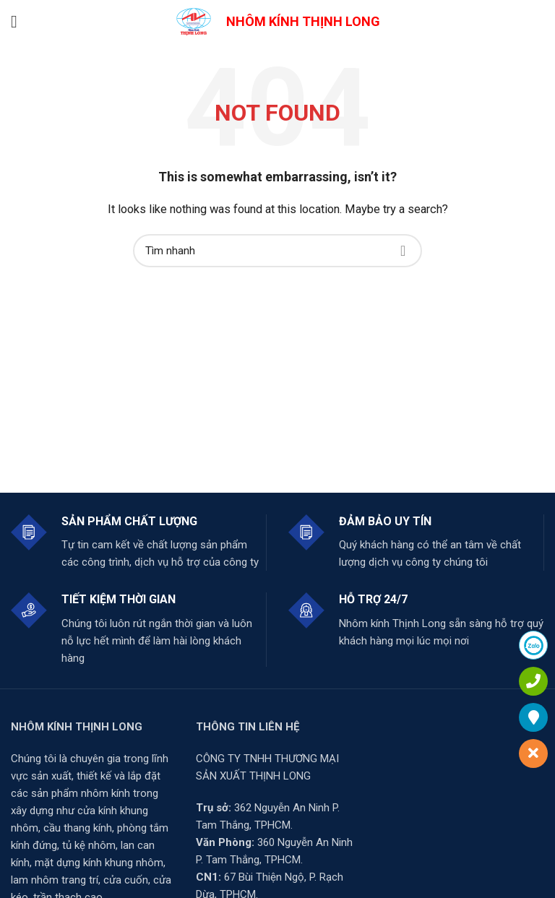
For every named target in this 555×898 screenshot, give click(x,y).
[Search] (277, 250)
